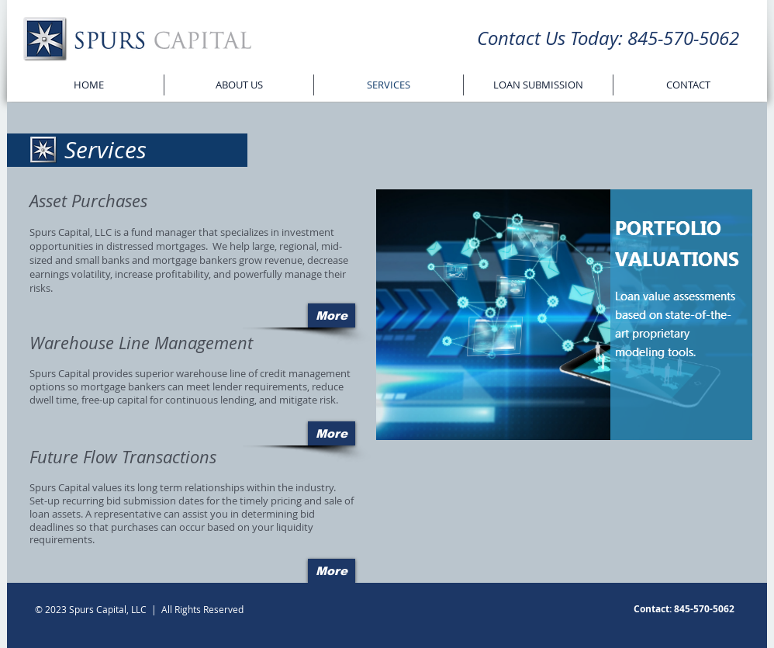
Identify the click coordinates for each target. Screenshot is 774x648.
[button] (564, 314)
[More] (331, 315)
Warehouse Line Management (141, 342)
